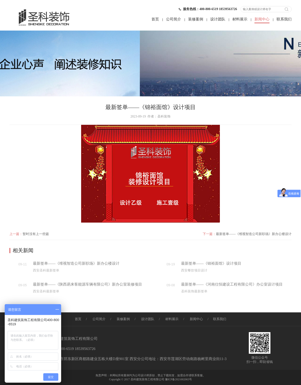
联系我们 (284, 19)
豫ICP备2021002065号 (178, 379)
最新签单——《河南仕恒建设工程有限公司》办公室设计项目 (232, 284)
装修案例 (195, 19)
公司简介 (173, 19)
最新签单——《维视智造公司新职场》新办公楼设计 (254, 234)
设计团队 (217, 19)
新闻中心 (261, 19)
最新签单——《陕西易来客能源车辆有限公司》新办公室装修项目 (87, 284)
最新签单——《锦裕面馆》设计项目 (211, 263)
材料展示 (239, 19)
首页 (155, 19)
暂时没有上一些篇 (36, 234)
